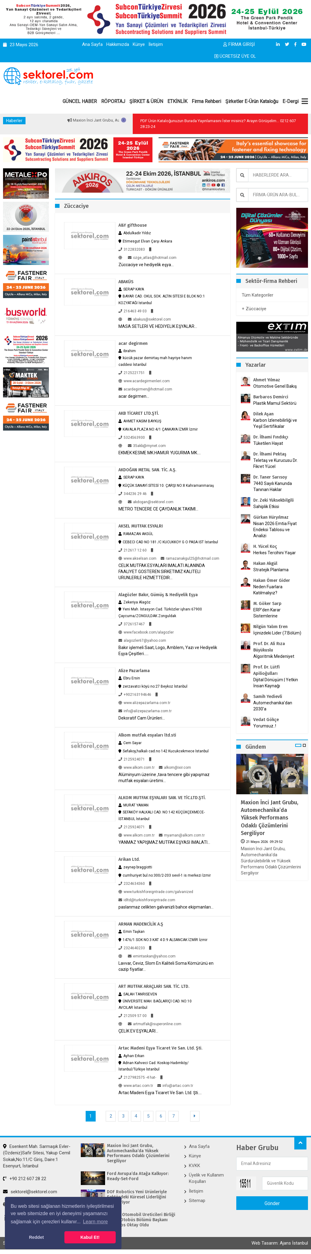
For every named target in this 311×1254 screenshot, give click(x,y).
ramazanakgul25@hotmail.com (190, 557)
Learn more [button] (95, 1221)
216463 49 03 (132, 311)
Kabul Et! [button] (90, 1237)
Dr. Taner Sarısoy (270, 477)
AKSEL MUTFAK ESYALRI (140, 525)
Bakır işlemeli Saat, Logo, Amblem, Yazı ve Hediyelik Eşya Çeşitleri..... (167, 649)
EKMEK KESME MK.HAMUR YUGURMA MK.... (159, 451)
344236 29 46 (132, 493)
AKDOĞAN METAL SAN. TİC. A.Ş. (147, 469)
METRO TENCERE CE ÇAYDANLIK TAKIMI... (158, 508)
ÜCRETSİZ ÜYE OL (235, 56)
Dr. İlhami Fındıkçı (270, 437)
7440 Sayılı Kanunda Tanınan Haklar (272, 486)
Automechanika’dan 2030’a (272, 705)
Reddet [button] (36, 1237)
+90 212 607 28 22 (24, 1176)
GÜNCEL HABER (80, 101)
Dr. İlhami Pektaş (269, 454)
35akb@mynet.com (147, 445)
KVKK (194, 1163)
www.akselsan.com (137, 557)
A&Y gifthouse (132, 225)
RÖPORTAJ (113, 101)
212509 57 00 (132, 1014)
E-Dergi (290, 101)
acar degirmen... (133, 395)
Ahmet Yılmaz (266, 380)
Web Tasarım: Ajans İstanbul (279, 1241)
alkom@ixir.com (175, 766)
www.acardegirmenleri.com (144, 380)
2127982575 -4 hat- (137, 1075)
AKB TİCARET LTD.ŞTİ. (138, 412)
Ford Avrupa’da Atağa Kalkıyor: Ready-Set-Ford (138, 1174)
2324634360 (131, 882)
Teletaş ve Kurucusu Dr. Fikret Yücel (275, 463)
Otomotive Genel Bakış (275, 386)
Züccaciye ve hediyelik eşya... (146, 264)
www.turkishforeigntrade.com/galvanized (155, 890)
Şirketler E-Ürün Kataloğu (251, 101)
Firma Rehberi (206, 101)
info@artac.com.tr (175, 1083)
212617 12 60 (132, 549)
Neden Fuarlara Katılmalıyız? (267, 589)
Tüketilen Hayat (270, 443)
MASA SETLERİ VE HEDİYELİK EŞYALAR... (157, 326)
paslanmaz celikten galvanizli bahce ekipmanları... (166, 905)
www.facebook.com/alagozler (146, 631)
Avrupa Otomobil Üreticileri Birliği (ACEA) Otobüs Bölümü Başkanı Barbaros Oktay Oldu (141, 1217)
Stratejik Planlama (271, 569)
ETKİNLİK (177, 101)
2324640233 (131, 946)
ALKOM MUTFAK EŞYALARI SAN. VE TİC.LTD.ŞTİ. (162, 796)
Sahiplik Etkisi (266, 506)
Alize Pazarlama (134, 669)
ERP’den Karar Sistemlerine (267, 612)
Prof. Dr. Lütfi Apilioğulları (266, 670)
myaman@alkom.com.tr (182, 834)
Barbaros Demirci (270, 397)
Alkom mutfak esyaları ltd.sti (147, 734)
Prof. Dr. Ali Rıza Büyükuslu (269, 647)
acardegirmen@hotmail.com (145, 389)
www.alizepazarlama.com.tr (144, 701)
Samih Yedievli (267, 696)
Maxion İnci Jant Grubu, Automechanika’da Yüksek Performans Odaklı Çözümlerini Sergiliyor (269, 818)
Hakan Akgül (265, 563)
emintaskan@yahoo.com (152, 954)
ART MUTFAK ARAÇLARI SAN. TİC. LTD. (153, 984)
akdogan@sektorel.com (150, 501)
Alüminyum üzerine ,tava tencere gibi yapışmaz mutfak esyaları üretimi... (164, 776)
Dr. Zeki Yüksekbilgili (273, 500)
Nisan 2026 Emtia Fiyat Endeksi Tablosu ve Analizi (275, 529)
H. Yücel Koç (265, 546)
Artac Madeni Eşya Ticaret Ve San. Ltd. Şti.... (160, 1090)
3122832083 (131, 249)
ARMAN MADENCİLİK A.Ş (140, 922)
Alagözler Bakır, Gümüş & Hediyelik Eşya (158, 593)
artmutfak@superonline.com (154, 1022)
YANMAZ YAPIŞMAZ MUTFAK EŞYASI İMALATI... (164, 840)
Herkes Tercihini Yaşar (274, 552)
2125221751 (131, 372)
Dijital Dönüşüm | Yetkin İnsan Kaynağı (275, 682)
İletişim (156, 44)
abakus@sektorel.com (149, 319)
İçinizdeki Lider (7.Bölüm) (277, 632)
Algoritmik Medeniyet (273, 656)
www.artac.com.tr (135, 1083)
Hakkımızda (117, 44)
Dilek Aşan (263, 414)
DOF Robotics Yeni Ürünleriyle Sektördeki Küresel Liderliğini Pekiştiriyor (137, 1195)
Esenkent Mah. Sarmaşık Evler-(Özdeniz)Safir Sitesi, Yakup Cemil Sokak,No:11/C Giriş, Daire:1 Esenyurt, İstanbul (36, 1154)
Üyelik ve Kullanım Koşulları (206, 1176)
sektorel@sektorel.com (30, 1189)
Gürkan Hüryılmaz (271, 517)
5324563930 (131, 437)
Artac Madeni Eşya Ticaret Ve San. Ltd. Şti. (160, 1046)
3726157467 (131, 623)
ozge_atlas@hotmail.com (152, 257)
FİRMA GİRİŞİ (239, 44)
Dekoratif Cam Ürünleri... (141, 716)
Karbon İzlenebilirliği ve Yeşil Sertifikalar (275, 423)
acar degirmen (133, 343)
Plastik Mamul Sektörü (274, 403)
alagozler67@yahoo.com (142, 639)
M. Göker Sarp (267, 603)
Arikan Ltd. (129, 858)
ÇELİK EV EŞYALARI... (138, 1028)
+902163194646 (134, 693)
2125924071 (131, 758)
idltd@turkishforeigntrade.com (146, 898)
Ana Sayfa (92, 44)
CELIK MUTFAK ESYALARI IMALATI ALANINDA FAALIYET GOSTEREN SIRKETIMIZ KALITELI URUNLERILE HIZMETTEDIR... (161, 570)
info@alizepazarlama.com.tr (145, 710)
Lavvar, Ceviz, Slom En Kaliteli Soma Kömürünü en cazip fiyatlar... (166, 964)
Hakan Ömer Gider (271, 580)
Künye (139, 44)
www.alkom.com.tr (136, 766)
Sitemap (197, 1198)
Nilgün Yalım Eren (270, 626)
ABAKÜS (125, 281)
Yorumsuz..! (264, 725)
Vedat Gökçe (266, 719)
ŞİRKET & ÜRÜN (146, 101)
